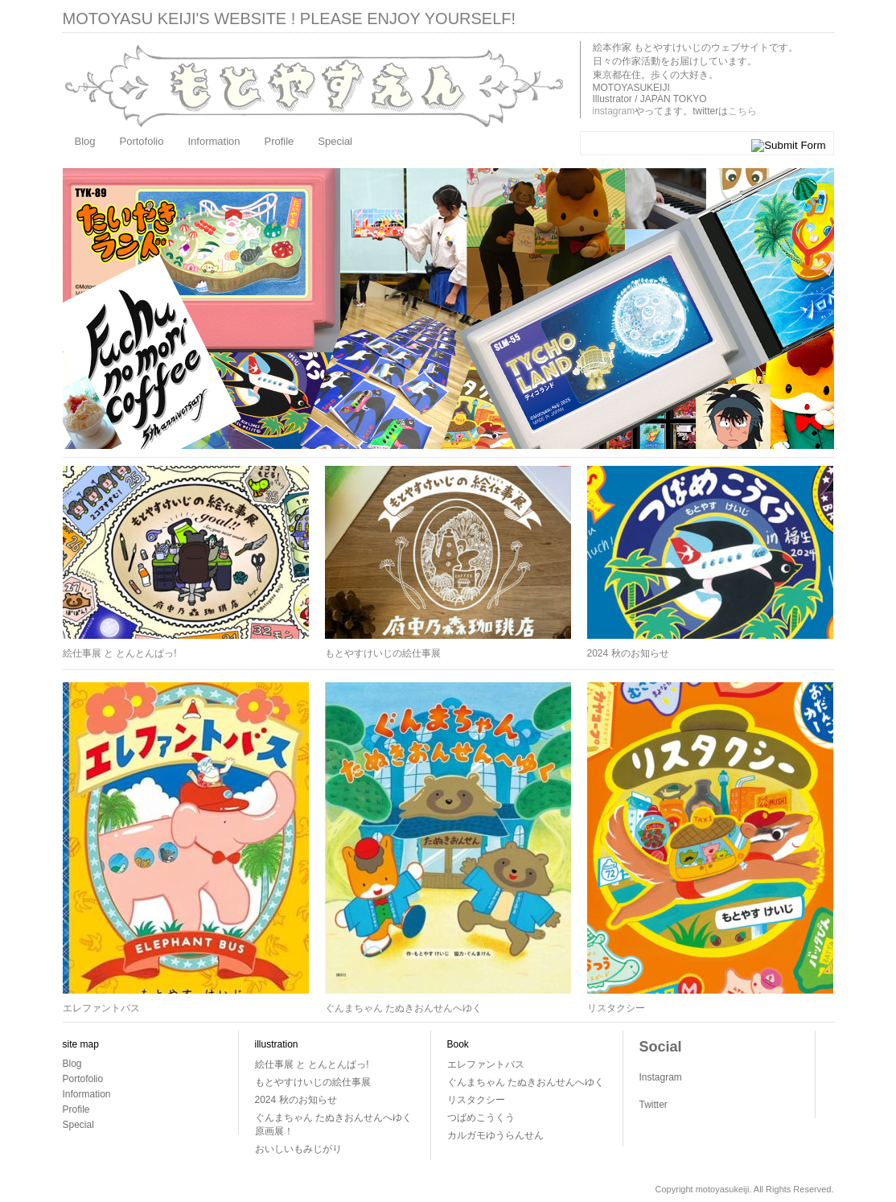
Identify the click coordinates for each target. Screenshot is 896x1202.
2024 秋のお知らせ (628, 653)
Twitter (653, 1104)
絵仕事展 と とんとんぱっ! (120, 653)
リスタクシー (616, 1008)
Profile (279, 141)
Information (213, 141)
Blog (85, 141)
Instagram (660, 1077)
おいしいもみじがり (298, 1149)
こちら (742, 111)
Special (335, 141)
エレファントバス (101, 1008)
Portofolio (142, 141)
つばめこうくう (481, 1117)
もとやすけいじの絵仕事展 (383, 653)
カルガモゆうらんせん (495, 1135)
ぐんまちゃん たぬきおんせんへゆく (403, 1008)
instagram (614, 111)
